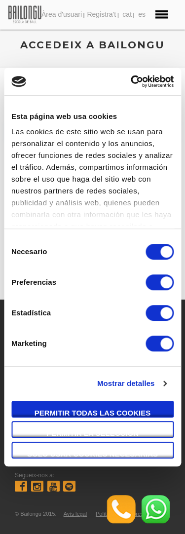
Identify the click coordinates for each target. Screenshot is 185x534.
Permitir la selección (92, 433)
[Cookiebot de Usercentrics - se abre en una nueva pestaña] (132, 81)
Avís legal (75, 514)
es (142, 14)
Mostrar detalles (126, 383)
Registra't (101, 14)
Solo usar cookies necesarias (92, 454)
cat (127, 14)
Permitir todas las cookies (93, 413)
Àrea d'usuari (61, 14)
